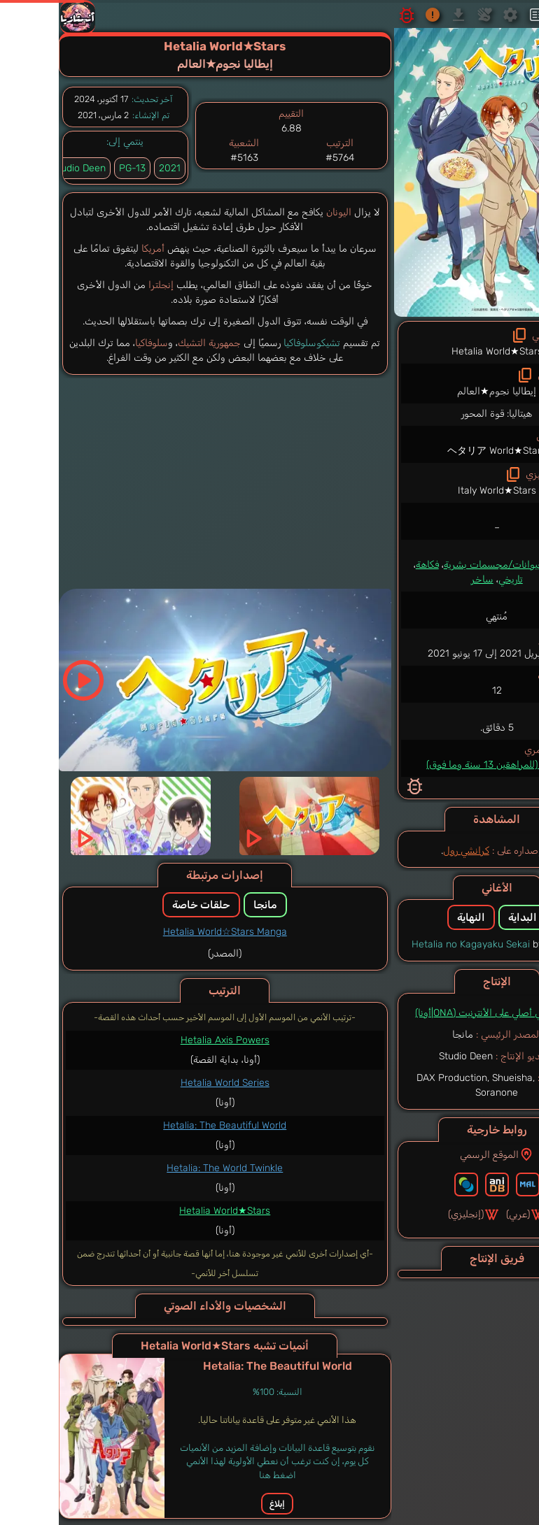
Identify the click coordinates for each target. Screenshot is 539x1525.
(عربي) (465, 1214)
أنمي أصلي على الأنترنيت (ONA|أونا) (423, 1013)
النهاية (411, 917)
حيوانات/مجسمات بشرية (434, 565)
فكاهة (367, 565)
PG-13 (72, 168)
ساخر (422, 579)
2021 (109, 168)
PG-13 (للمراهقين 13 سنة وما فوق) (436, 765)
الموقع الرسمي (437, 1154)
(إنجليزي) (413, 1214)
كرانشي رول (406, 851)
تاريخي (450, 579)
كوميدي (504, 565)
